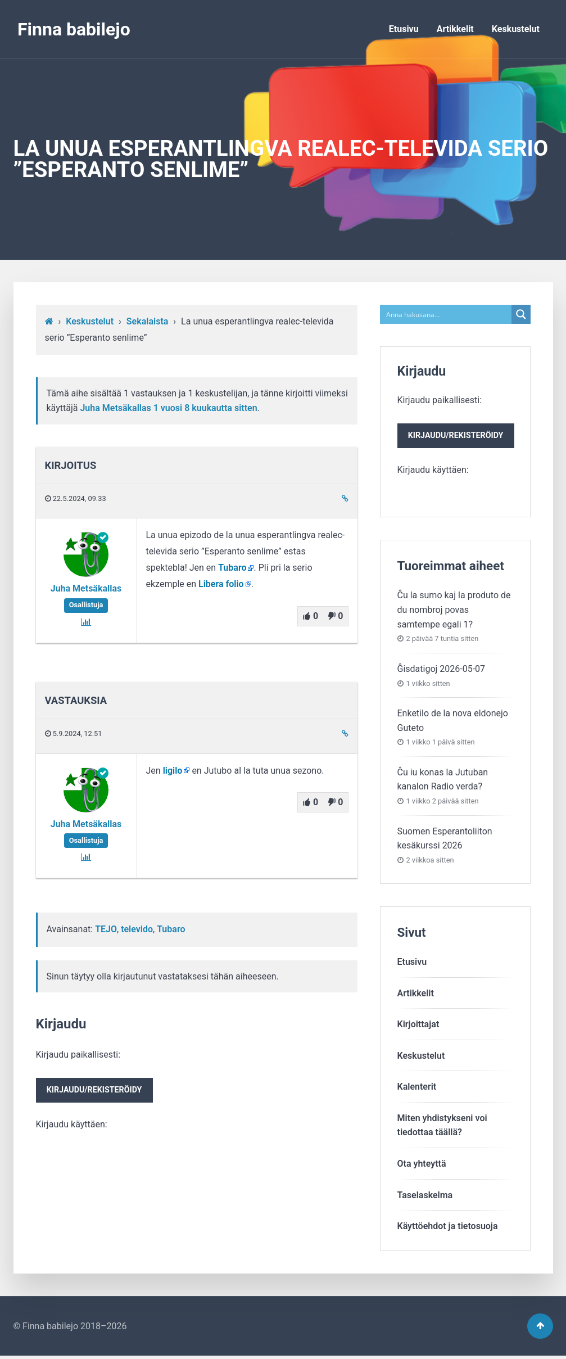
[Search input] (446, 314)
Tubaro (232, 567)
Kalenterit (417, 1088)
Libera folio (221, 584)
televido (137, 929)
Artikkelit (455, 29)
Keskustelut (516, 29)
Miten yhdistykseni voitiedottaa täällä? (442, 1127)
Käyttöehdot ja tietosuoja (447, 1227)
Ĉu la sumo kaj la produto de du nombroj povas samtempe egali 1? (454, 611)
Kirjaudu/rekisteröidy (96, 1091)
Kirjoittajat (418, 1026)
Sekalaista (147, 321)
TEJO (106, 929)
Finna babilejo (73, 29)
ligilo (173, 770)
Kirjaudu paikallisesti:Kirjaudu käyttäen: (96, 1090)
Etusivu (404, 29)
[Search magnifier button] (521, 314)
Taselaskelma (425, 1196)
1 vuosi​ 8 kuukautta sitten (205, 408)
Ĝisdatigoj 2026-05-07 (441, 670)
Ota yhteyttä (421, 1165)
